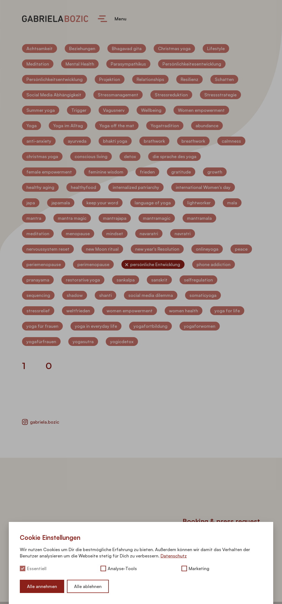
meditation (37, 233)
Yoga (31, 125)
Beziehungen (82, 48)
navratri (183, 233)
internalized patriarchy (136, 187)
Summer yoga (40, 110)
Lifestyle (216, 48)
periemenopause (43, 264)
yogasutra (83, 341)
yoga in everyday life (96, 326)
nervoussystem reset (47, 249)
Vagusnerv (113, 110)
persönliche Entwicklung (155, 264)
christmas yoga (42, 156)
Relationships (150, 79)
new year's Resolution (157, 249)
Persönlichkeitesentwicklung (191, 64)
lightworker (199, 202)
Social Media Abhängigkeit (53, 94)
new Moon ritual (102, 249)
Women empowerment (201, 110)
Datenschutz (174, 556)
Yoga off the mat (116, 125)
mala (232, 202)
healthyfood (83, 187)
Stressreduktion (171, 94)
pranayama (37, 280)
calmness (231, 141)
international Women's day (203, 187)
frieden (147, 172)
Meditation (37, 64)
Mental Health (80, 64)
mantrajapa (114, 218)
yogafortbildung (150, 326)
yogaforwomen (199, 326)
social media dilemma (150, 295)
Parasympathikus (128, 64)
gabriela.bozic (40, 422)
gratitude (181, 172)
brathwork (154, 141)
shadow (75, 295)
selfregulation (198, 280)
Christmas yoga (174, 48)
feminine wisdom (105, 172)
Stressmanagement (118, 94)
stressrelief (38, 310)
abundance (207, 125)
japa (30, 202)
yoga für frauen (42, 326)
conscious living (91, 156)
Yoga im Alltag (68, 125)
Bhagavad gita (127, 48)
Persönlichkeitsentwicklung (54, 79)
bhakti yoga (115, 141)
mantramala (199, 218)
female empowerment (49, 172)
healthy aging (40, 187)
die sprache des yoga (174, 156)
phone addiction (214, 264)
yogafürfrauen (41, 341)
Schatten (224, 79)
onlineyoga (207, 249)
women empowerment (130, 310)
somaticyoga (202, 295)
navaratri (149, 233)
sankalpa (125, 280)
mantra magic (72, 218)
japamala (60, 202)
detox (130, 156)
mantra (33, 218)
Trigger (78, 110)
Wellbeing (151, 110)
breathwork (193, 141)
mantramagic (156, 218)
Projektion (109, 79)
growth (214, 172)
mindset (114, 233)
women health (183, 310)
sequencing (38, 295)
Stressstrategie (220, 94)
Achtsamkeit (39, 48)
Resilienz (189, 79)
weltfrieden (78, 310)
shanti (105, 295)
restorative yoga (83, 280)
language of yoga (153, 202)
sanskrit (159, 280)
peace (241, 249)
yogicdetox (122, 341)
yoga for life (227, 310)
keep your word (102, 202)
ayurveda (77, 141)
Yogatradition (165, 125)
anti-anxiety (38, 141)
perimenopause (93, 264)
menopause (78, 233)
